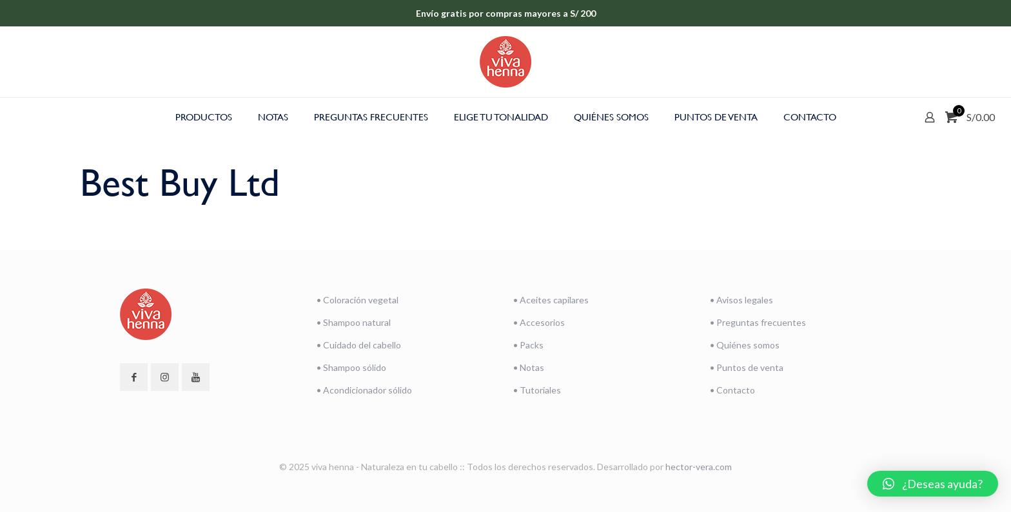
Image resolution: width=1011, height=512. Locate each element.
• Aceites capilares (551, 299)
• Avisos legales (741, 299)
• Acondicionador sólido (364, 389)
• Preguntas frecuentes (758, 322)
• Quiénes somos (745, 344)
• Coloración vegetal (357, 299)
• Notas (528, 367)
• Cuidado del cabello (359, 344)
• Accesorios (539, 322)
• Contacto (732, 389)
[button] (932, 484)
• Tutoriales (537, 389)
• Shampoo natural (354, 322)
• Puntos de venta (746, 367)
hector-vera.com (698, 466)
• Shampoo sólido (351, 367)
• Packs (528, 344)
